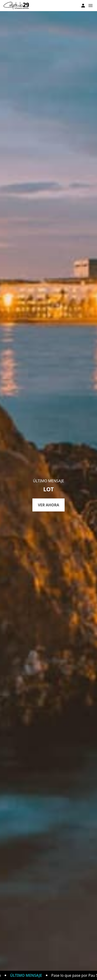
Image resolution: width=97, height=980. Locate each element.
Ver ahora (48, 505)
